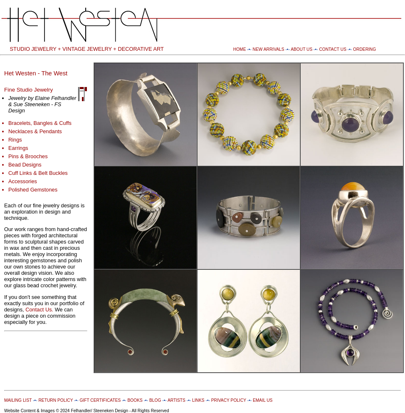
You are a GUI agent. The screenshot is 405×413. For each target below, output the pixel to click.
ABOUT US (301, 49)
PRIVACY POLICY (228, 400)
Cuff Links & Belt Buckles (38, 173)
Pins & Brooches (28, 156)
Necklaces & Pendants (35, 131)
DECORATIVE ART (140, 49)
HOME (239, 49)
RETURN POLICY (55, 400)
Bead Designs (25, 165)
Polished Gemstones (32, 190)
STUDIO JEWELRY (33, 49)
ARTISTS (176, 400)
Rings (15, 140)
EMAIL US (262, 400)
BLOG (155, 400)
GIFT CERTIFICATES (100, 400)
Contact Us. (39, 309)
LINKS (198, 400)
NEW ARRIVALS (268, 49)
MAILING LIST (18, 400)
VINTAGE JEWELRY (87, 49)
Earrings (18, 148)
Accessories (22, 181)
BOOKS (134, 400)
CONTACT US (332, 49)
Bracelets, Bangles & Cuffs (40, 123)
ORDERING (364, 49)
